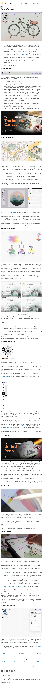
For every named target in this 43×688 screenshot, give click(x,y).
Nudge (37, 479)
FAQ (33, 666)
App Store (3, 661)
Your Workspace (21, 653)
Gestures (16, 334)
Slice (2, 481)
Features (13, 664)
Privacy (23, 663)
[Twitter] (10, 671)
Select (22, 479)
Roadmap (14, 666)
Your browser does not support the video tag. (21, 123)
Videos (34, 663)
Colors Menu (21, 54)
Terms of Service (25, 664)
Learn (37, 3)
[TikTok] (15, 671)
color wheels (13, 425)
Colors (30, 528)
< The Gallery (3, 653)
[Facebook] (7, 671)
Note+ (19, 586)
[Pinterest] (12, 671)
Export (2, 221)
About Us (24, 661)
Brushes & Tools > (39, 653)
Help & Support (36, 661)
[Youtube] (2, 671)
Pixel (15, 586)
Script (12, 586)
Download (33, 3)
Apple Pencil (6, 572)
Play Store (3, 663)
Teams (13, 663)
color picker (24, 425)
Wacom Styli (7, 589)
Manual (34, 664)
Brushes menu (6, 376)
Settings (14, 212)
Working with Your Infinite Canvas (29, 225)
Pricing (13, 661)
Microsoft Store (4, 664)
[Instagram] (5, 671)
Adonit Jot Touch (7, 586)
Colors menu (6, 427)
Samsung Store (4, 666)
